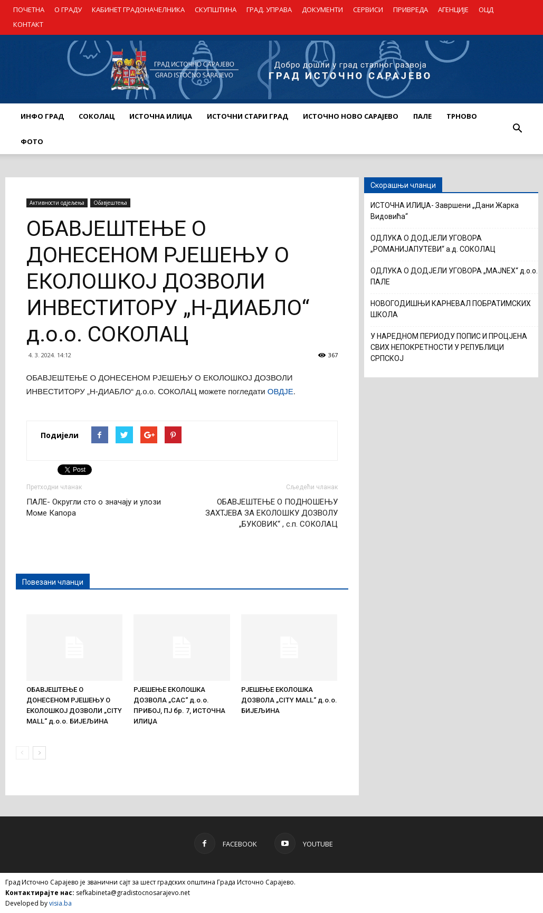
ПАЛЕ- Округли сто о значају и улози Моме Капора (93, 507)
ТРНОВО (461, 116)
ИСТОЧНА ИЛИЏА (160, 116)
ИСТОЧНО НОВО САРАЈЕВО (350, 116)
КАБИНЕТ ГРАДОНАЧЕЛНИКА (138, 9)
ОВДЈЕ (280, 391)
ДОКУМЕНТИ (322, 9)
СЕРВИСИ (368, 9)
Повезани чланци (52, 582)
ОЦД (486, 9)
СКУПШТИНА (215, 9)
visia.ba (60, 903)
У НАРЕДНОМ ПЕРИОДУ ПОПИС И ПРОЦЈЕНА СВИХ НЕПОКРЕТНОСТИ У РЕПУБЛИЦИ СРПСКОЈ (448, 347)
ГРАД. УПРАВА (269, 9)
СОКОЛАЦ (97, 116)
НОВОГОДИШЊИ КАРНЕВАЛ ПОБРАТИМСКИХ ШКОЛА (450, 309)
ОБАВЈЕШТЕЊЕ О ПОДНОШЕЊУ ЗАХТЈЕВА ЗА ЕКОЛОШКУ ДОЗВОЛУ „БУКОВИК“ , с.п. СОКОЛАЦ (271, 513)
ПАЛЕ (422, 116)
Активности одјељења (57, 202)
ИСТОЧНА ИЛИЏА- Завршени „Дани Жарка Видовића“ (444, 211)
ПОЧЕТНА (28, 9)
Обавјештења (110, 202)
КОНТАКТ (28, 24)
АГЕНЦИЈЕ (453, 9)
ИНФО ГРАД (42, 116)
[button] (517, 128)
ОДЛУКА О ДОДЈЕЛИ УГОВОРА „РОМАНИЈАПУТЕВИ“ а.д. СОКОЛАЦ (433, 243)
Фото (32, 141)
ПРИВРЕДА (410, 9)
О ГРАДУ (68, 9)
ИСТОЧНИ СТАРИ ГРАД (247, 116)
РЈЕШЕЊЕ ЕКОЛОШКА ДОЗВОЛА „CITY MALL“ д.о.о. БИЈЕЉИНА (289, 700)
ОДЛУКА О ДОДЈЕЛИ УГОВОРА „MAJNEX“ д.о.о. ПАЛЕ (454, 276)
